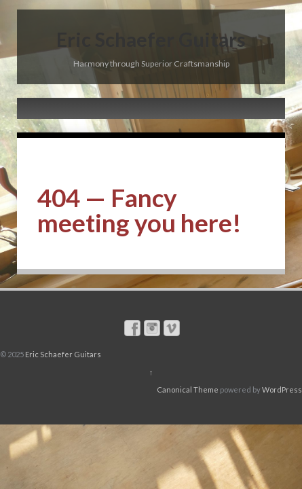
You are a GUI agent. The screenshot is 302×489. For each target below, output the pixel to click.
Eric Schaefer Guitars (151, 39)
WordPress (282, 389)
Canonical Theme (188, 389)
